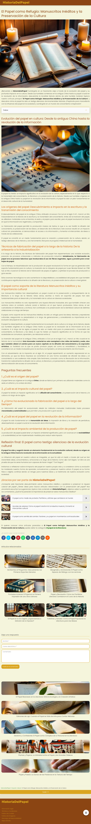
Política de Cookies (8, 813)
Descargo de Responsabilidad (11, 818)
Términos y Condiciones (9, 811)
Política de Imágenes (8, 816)
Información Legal (7, 809)
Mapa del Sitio (6, 821)
